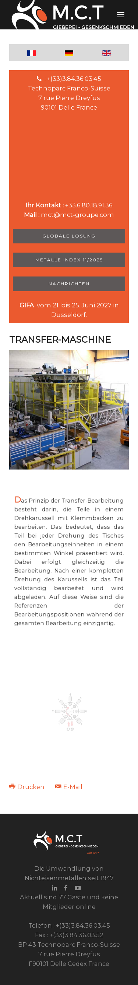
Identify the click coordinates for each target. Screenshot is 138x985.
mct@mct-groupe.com (77, 214)
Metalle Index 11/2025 (69, 260)
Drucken (27, 787)
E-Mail (68, 787)
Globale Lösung (69, 236)
